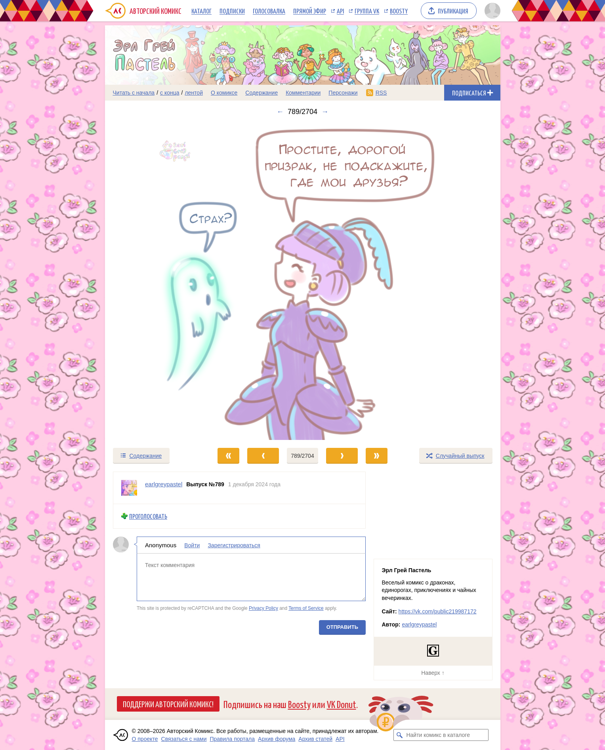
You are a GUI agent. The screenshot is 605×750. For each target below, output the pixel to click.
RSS (381, 92)
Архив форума (276, 739)
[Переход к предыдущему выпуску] (154, 281)
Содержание (261, 92)
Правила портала (232, 739)
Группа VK (367, 10)
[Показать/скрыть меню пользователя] (491, 10)
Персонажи (342, 92)
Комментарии (303, 92)
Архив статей (315, 739)
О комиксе (224, 92)
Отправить (342, 627)
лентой (194, 92)
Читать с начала (134, 92)
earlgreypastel (419, 624)
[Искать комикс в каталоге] (399, 734)
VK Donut (341, 704)
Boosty (399, 10)
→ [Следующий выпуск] (324, 112)
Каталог (201, 10)
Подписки (232, 10)
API (340, 10)
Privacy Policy (263, 608)
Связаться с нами (184, 739)
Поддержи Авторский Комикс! (168, 704)
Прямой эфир (309, 10)
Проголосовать (148, 516)
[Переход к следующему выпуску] (302, 281)
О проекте (145, 739)
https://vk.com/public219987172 (438, 611)
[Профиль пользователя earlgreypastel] (129, 488)
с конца (169, 92)
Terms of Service (306, 608)
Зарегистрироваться (234, 545)
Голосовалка (269, 10)
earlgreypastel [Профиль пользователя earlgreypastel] (163, 484)
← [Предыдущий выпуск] (280, 112)
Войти (192, 545)
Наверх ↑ (432, 673)
